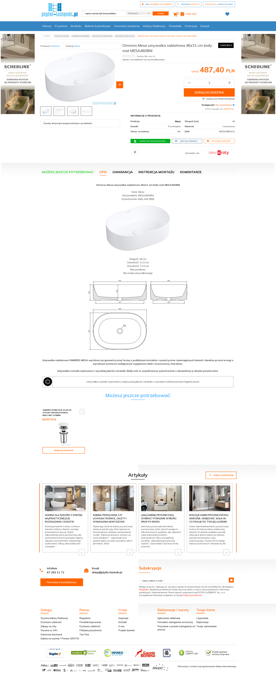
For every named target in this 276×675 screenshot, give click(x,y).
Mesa (77, 46)
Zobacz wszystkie (221, 475)
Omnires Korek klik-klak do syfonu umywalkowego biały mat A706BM (57, 412)
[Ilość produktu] (209, 83)
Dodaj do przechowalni (218, 99)
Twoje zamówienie (206, 626)
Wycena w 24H (49, 630)
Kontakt (122, 622)
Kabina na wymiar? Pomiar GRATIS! (60, 638)
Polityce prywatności (192, 595)
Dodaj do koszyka (209, 92)
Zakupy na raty (48, 626)
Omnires (55, 46)
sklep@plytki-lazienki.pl (107, 572)
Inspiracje (123, 618)
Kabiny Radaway (154, 26)
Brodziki (76, 26)
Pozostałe (175, 26)
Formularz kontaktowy (62, 582)
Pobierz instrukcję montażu (150, 141)
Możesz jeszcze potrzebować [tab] (68, 172)
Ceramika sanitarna (127, 26)
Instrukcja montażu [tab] (156, 172)
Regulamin (144, 589)
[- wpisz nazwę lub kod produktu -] (103, 13)
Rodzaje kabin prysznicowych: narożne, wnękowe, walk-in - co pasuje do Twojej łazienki (209, 518)
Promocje (191, 26)
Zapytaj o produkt (186, 141)
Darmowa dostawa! (51, 634)
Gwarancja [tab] (122, 172)
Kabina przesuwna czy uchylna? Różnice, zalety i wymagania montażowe (110, 518)
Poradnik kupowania (90, 622)
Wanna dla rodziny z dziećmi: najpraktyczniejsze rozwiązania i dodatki (63, 518)
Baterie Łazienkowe (97, 26)
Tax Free (84, 634)
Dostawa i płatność (218, 141)
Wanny (46, 26)
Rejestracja (202, 622)
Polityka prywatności (90, 630)
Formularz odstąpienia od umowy (175, 622)
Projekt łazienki (126, 630)
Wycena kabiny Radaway (54, 618)
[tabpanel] (138, 284)
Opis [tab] (103, 172)
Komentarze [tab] (191, 172)
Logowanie (202, 618)
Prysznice (61, 26)
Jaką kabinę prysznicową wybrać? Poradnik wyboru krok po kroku (158, 518)
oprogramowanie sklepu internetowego (217, 666)
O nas (121, 626)
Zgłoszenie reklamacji (168, 618)
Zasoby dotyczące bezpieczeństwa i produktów (67, 123)
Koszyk (204, 26)
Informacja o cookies (187, 666)
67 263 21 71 (55, 572)
